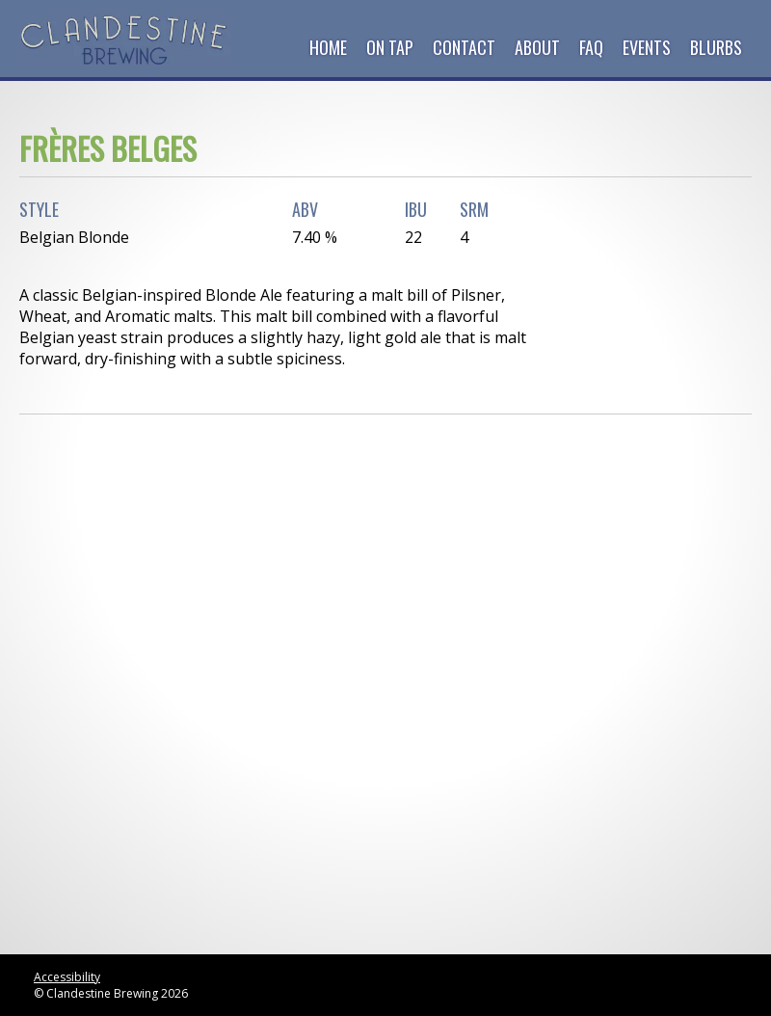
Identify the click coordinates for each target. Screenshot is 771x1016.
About (537, 47)
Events (647, 47)
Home (328, 47)
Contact (464, 47)
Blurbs (716, 47)
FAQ (591, 47)
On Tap (389, 47)
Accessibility (67, 977)
